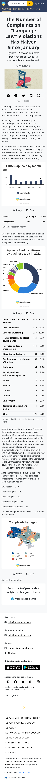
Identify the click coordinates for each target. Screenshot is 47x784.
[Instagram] (31, 682)
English (11, 695)
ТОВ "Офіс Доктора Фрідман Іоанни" (22, 717)
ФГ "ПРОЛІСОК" (25, 747)
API (38, 8)
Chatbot (12, 653)
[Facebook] (16, 96)
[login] (39, 3)
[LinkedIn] (31, 96)
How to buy (18, 8)
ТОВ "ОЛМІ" (10, 727)
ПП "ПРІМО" (10, 752)
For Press (30, 8)
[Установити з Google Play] (31, 667)
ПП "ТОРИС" (10, 747)
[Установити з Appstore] (13, 667)
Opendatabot (24, 772)
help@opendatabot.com (19, 635)
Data (30, 210)
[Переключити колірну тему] (23, 707)
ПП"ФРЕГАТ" (10, 742)
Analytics (6, 8)
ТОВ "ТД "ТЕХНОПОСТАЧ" (17, 737)
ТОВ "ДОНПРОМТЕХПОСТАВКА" (20, 722)
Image (17, 210)
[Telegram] (8, 96)
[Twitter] (24, 96)
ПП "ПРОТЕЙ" (24, 742)
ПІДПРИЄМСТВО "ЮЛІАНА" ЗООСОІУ (22, 732)
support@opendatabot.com (21, 648)
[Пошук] (17, 3)
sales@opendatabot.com (19, 622)
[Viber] (38, 96)
